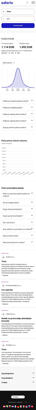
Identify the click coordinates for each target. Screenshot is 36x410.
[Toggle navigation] (33, 2)
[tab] (18, 264)
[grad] (19, 18)
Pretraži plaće (18, 25)
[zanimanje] (19, 11)
